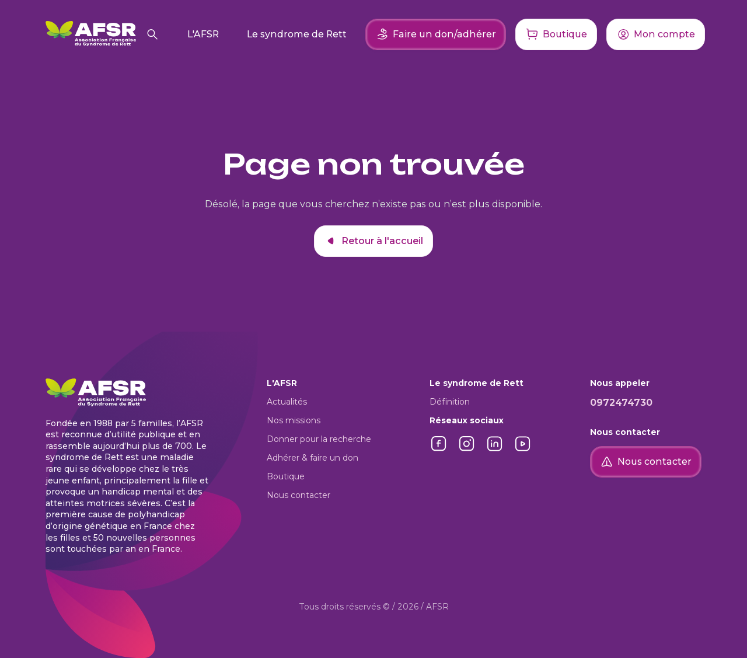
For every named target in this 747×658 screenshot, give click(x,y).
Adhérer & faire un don (312, 457)
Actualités (287, 401)
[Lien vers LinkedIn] (495, 449)
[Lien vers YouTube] (523, 449)
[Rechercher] (152, 34)
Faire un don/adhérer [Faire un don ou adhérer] (435, 34)
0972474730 (621, 402)
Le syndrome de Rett (297, 34)
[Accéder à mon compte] (655, 34)
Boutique (286, 476)
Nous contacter (298, 495)
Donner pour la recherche (319, 439)
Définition (450, 401)
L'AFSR (203, 34)
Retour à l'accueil (373, 241)
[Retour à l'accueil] (91, 34)
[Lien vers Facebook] (439, 449)
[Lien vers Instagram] (467, 449)
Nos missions (293, 420)
